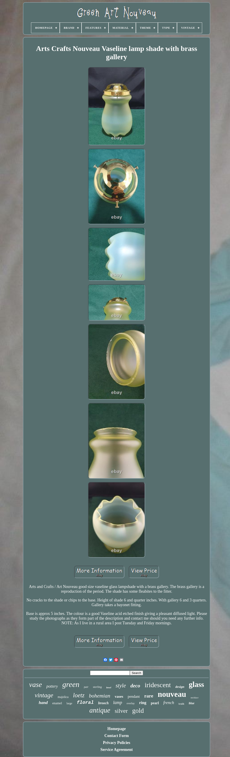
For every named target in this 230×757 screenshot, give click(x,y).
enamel (57, 703)
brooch (103, 703)
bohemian (99, 696)
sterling (97, 687)
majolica (63, 697)
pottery (52, 686)
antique (99, 710)
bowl (108, 687)
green (70, 684)
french (168, 702)
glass (196, 684)
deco (135, 686)
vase (35, 684)
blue (192, 703)
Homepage (116, 728)
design (179, 687)
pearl (155, 703)
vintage (44, 695)
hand (43, 702)
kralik (181, 703)
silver (121, 711)
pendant (134, 696)
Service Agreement (116, 749)
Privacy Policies (116, 742)
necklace (195, 697)
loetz (78, 695)
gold (138, 710)
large (69, 703)
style (121, 685)
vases (119, 696)
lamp (117, 702)
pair (86, 687)
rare (148, 696)
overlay (131, 703)
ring (142, 702)
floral (85, 702)
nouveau (172, 694)
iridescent (158, 685)
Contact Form (116, 735)
